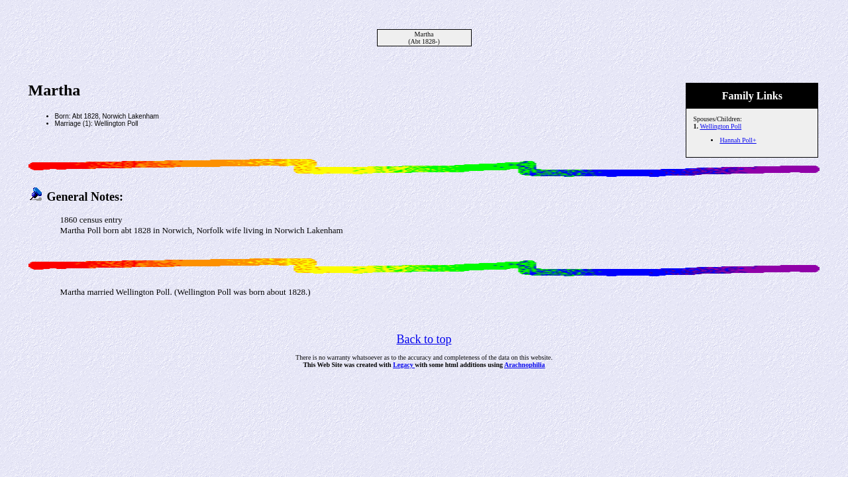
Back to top (424, 339)
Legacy (404, 364)
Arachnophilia (524, 364)
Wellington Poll (720, 126)
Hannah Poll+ (737, 140)
